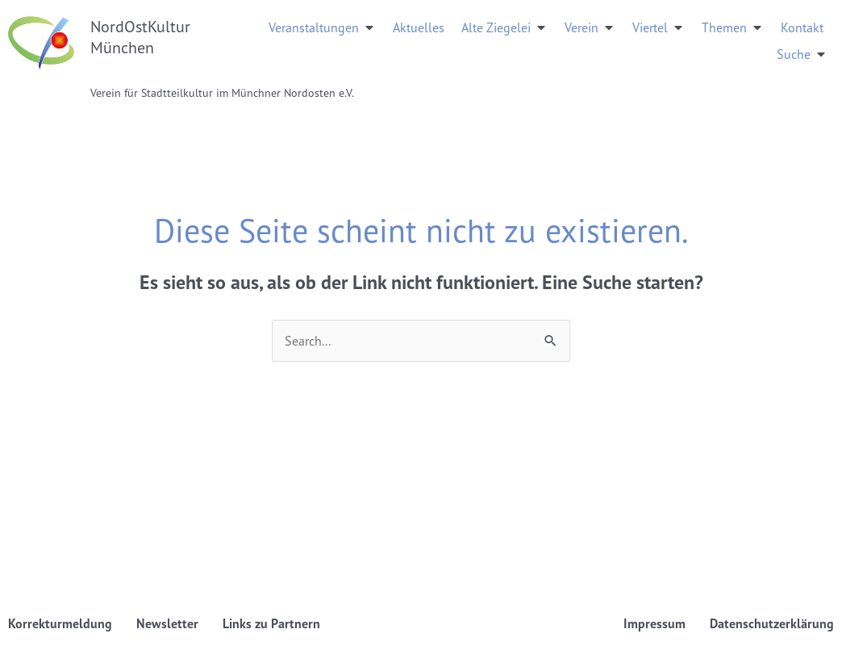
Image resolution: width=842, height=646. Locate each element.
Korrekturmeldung (60, 623)
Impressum (654, 623)
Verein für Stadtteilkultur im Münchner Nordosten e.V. (222, 92)
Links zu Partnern (271, 623)
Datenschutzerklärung (772, 623)
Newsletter (167, 623)
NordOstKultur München (140, 36)
